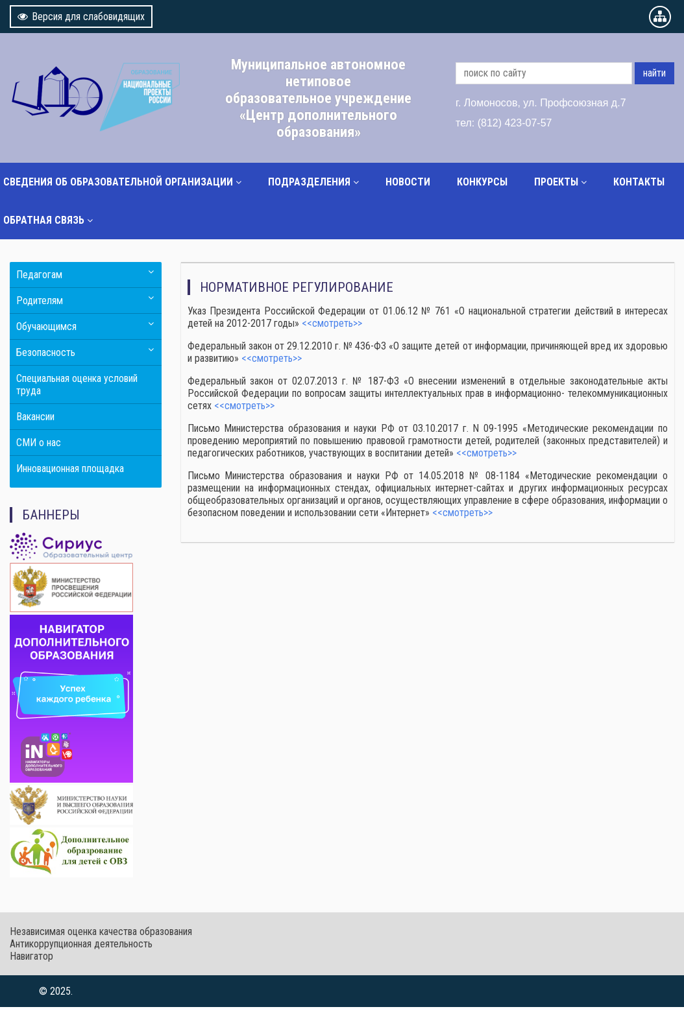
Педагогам (39, 274)
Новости (407, 182)
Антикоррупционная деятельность (81, 944)
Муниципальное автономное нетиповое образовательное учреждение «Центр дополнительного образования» (318, 98)
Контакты (639, 182)
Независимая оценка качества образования (101, 931)
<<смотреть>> (332, 323)
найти (654, 73)
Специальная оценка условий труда (77, 384)
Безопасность (45, 352)
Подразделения (309, 182)
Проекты (556, 182)
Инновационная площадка (70, 468)
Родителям (39, 300)
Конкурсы (482, 182)
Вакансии (35, 416)
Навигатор (31, 956)
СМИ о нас (38, 442)
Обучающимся (46, 326)
